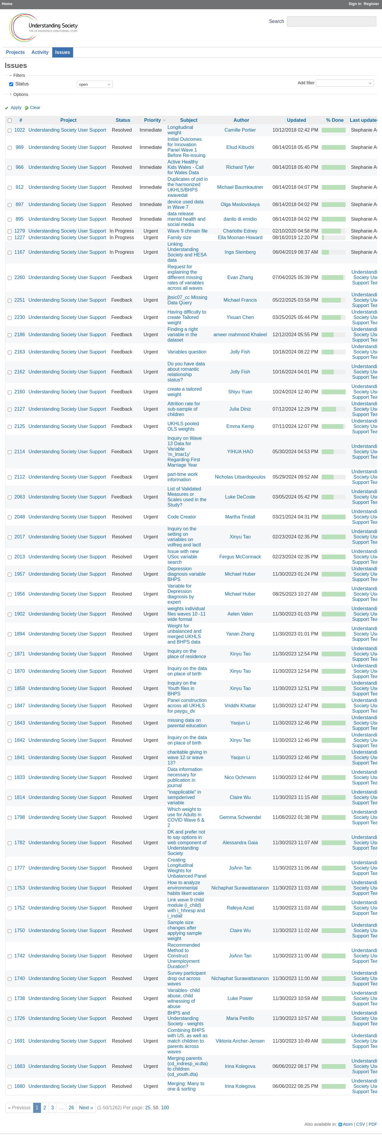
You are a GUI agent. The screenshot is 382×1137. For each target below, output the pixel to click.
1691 (19, 1040)
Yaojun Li (240, 722)
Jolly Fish (240, 351)
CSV (360, 1124)
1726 (19, 1018)
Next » (86, 1107)
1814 (19, 797)
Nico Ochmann (240, 777)
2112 (19, 476)
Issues (62, 52)
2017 (19, 536)
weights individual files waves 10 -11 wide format (186, 614)
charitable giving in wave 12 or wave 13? (187, 757)
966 (20, 167)
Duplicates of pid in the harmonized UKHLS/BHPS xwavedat (187, 187)
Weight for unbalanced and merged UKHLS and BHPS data (184, 633)
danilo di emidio (240, 219)
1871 (19, 653)
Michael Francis (240, 300)
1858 (19, 688)
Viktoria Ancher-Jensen (240, 1040)
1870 (19, 671)
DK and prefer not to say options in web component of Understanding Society (187, 842)
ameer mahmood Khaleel (240, 334)
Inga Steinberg (240, 252)
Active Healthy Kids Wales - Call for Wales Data (185, 167)
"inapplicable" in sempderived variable (184, 797)
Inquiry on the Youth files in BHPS (181, 688)
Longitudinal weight (180, 130)
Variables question (186, 351)
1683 (19, 1066)
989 (20, 147)
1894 (19, 633)
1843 (19, 722)
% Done (335, 120)
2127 (19, 409)
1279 (19, 230)
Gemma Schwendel (240, 817)
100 (165, 1107)
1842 (19, 740)
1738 (19, 998)
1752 (19, 907)
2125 (19, 426)
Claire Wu (240, 797)
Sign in (355, 3)
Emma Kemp (240, 426)
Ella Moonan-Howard (240, 237)
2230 (19, 317)
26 (71, 1107)
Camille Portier (240, 130)
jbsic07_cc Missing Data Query (187, 300)
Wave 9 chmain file (187, 230)
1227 (19, 237)
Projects (15, 52)
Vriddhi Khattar (240, 705)
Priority (152, 120)
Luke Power (240, 998)
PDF (373, 1124)
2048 (19, 516)
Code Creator (181, 516)
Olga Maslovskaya (240, 204)
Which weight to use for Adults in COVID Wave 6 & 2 (185, 817)
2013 (19, 556)
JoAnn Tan (240, 867)
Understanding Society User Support (67, 130)
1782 (19, 842)
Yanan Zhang (240, 633)
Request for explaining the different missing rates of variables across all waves (185, 277)
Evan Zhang (240, 277)
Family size (179, 237)
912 (20, 187)
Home (7, 3)
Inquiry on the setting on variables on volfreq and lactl (184, 536)
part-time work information (182, 477)
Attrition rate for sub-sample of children (183, 409)
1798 (19, 817)
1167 (19, 252)
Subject (189, 120)
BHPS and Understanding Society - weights (185, 1018)
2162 (19, 371)
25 (147, 1107)
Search (276, 21)
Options (20, 94)
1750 (19, 930)
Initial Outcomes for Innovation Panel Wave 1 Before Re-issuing (186, 147)
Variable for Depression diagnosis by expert (180, 594)
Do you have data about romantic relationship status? (186, 371)
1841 (19, 757)
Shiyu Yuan (240, 391)
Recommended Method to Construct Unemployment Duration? (183, 956)
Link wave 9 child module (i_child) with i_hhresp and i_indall (186, 907)
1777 (19, 867)
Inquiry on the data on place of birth (187, 671)
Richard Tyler (240, 167)
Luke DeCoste (240, 496)
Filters (19, 75)
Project (68, 120)
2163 (19, 351)
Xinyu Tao (240, 536)
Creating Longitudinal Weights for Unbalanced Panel (187, 868)
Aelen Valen (240, 613)
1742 (19, 955)
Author (241, 120)
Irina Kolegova (240, 1066)
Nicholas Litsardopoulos (240, 476)
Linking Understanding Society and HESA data (187, 252)
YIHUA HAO (240, 451)
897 (20, 204)
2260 (19, 277)
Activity (40, 52)
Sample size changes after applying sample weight (184, 930)
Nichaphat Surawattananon (240, 887)
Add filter (306, 82)
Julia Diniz (240, 409)
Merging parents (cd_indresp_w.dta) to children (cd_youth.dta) (187, 1066)
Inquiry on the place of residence (186, 654)
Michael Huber (240, 574)
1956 (19, 593)
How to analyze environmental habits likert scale (185, 888)
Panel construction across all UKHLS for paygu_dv (187, 706)
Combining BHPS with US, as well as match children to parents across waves (187, 1041)
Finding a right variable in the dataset (182, 334)
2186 (19, 334)
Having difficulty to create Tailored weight (186, 317)
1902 (19, 613)
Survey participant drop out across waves (186, 978)
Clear (35, 107)
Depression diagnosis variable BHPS (186, 574)
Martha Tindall (240, 516)
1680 (19, 1086)
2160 (19, 391)
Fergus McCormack (240, 556)
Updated (296, 120)
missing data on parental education (187, 723)
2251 (19, 300)
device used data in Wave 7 (185, 204)
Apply (16, 107)
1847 (19, 705)
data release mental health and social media (186, 219)
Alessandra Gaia (240, 842)
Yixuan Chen (240, 317)
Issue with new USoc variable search (183, 557)
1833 (19, 777)
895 (20, 219)
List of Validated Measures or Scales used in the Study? (187, 496)
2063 (19, 496)
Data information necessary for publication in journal (184, 777)
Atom (348, 1124)
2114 (19, 451)
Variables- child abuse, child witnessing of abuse (183, 998)
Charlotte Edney (240, 230)
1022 (19, 130)
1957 (19, 574)
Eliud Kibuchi (240, 147)
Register (371, 3)
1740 (19, 978)
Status (21, 83)
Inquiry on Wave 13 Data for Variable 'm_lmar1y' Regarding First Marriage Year (184, 452)
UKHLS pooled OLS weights (183, 426)
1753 (19, 887)
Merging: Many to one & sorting (185, 1086)
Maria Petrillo (240, 1018)
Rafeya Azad (240, 907)
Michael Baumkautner (240, 187)
